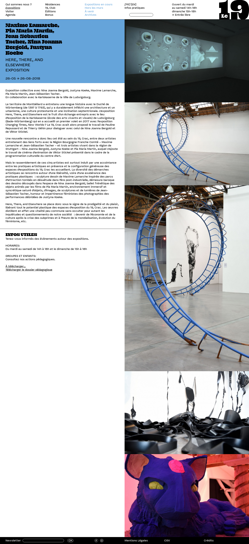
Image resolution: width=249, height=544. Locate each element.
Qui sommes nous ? (19, 4)
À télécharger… (16, 266)
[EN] (133, 4)
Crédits (209, 540)
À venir (89, 11)
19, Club (50, 8)
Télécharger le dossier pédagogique (29, 269)
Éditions (50, 11)
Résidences (52, 4)
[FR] (127, 4)
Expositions (13, 8)
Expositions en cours (98, 4)
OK (70, 540)
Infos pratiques (135, 8)
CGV (167, 540)
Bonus (49, 15)
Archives (90, 15)
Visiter (10, 11)
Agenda (10, 15)
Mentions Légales (136, 540)
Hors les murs (94, 8)
